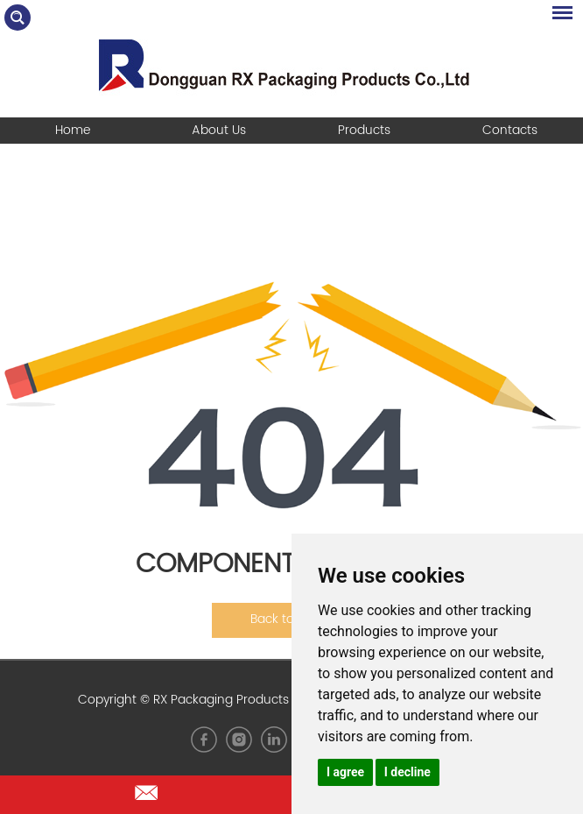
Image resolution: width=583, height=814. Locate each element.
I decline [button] (407, 772)
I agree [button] (345, 772)
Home (72, 130)
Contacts (509, 130)
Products (364, 130)
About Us (219, 130)
